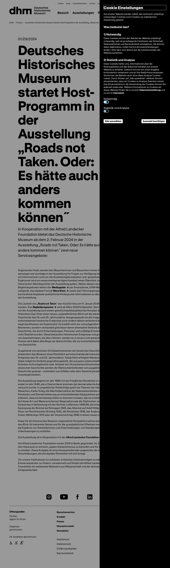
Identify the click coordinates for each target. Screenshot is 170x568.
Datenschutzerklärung (150, 90)
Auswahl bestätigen (154, 121)
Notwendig (110, 100)
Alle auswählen (113, 121)
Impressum (118, 93)
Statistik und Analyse (116, 109)
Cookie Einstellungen (123, 7)
